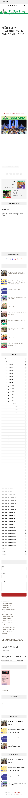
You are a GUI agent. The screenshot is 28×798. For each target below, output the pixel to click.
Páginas (3, 551)
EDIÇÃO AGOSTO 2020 (7, 607)
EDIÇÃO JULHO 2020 (6, 614)
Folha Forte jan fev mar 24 (8, 428)
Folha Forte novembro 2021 (8, 497)
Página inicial (4, 690)
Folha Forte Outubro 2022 (8, 518)
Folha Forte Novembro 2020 (8, 494)
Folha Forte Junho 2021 (7, 458)
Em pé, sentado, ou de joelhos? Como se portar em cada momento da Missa (16, 273)
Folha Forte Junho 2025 (7, 470)
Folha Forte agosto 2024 (7, 398)
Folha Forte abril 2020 (7, 364)
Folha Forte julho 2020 (7, 437)
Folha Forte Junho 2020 (7, 455)
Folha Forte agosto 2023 (7, 395)
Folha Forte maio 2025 (7, 488)
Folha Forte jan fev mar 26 (8, 434)
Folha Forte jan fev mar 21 (8, 419)
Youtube (3, 554)
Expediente (4, 361)
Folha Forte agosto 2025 (7, 401)
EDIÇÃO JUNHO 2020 (7, 616)
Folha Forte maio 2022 (7, 479)
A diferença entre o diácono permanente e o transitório (14, 745)
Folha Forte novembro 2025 (8, 509)
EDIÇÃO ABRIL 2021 (6, 605)
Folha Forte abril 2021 (7, 367)
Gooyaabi (19, 794)
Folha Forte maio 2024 (7, 485)
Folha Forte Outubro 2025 (8, 527)
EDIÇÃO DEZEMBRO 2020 (8, 609)
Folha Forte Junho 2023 (7, 464)
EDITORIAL (4, 633)
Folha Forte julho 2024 (7, 449)
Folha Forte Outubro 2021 (8, 515)
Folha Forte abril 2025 (7, 380)
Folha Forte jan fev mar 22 (8, 422)
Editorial (3, 358)
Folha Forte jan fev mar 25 (8, 431)
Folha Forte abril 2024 (7, 376)
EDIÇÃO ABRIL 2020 (6, 603)
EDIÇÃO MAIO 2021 (6, 623)
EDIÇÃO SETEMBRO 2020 (8, 629)
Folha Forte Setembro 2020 (8, 530)
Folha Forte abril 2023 (7, 373)
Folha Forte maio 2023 (7, 482)
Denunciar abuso (12, 639)
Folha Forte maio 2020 (7, 473)
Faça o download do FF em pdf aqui (14, 113)
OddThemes (17, 792)
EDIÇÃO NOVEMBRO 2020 (8, 625)
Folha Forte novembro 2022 (8, 500)
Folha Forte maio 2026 (7, 491)
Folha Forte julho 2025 (7, 452)
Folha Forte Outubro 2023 (8, 521)
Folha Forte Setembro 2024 (8, 542)
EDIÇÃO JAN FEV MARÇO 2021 (9, 612)
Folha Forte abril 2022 (7, 370)
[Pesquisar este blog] (9, 660)
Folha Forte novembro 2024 (8, 506)
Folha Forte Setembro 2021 (8, 533)
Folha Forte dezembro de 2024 (8, 24)
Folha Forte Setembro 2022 (8, 536)
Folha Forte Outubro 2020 (8, 512)
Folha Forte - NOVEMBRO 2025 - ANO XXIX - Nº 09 (16, 344)
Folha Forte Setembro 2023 (8, 539)
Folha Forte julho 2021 (7, 440)
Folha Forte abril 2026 (7, 383)
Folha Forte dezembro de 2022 (9, 410)
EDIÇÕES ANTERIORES (7, 631)
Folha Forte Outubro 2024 (8, 524)
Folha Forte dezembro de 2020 (9, 407)
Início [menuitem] (2, 703)
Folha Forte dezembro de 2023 (9, 413)
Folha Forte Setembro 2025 (8, 545)
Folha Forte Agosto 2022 (7, 392)
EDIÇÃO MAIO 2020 (6, 620)
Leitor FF (3, 548)
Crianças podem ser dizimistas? (15, 289)
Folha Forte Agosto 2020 (7, 386)
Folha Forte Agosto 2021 (7, 389)
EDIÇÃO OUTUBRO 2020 (8, 627)
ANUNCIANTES (5, 601)
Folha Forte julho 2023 (7, 446)
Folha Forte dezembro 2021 (8, 404)
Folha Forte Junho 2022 (7, 461)
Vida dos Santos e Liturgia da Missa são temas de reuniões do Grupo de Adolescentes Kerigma (16, 282)
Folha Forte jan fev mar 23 (8, 425)
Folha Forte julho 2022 (7, 443)
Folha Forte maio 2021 (7, 476)
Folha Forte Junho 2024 (7, 467)
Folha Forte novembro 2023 (8, 503)
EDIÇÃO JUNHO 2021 (7, 618)
